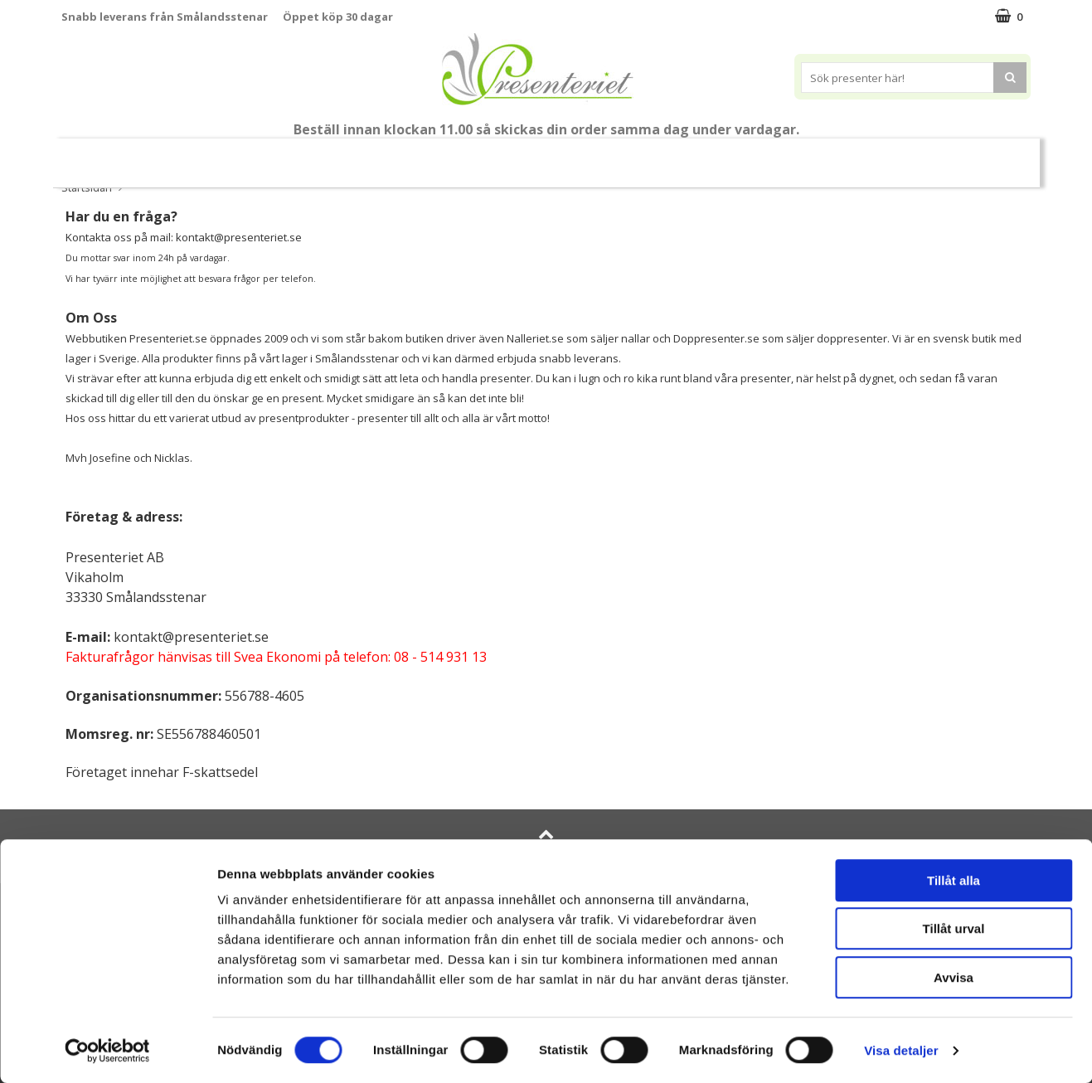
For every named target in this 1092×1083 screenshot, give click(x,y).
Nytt (107, 156)
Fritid (781, 155)
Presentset (471, 155)
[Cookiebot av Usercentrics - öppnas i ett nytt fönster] (107, 1050)
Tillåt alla (953, 880)
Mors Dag (185, 155)
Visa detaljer (901, 1050)
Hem (655, 155)
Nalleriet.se (535, 338)
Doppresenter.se (716, 338)
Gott (847, 155)
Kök (718, 155)
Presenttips (571, 155)
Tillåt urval (954, 929)
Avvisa (953, 977)
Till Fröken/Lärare (288, 156)
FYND (981, 156)
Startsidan (86, 187)
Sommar (382, 156)
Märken (919, 155)
